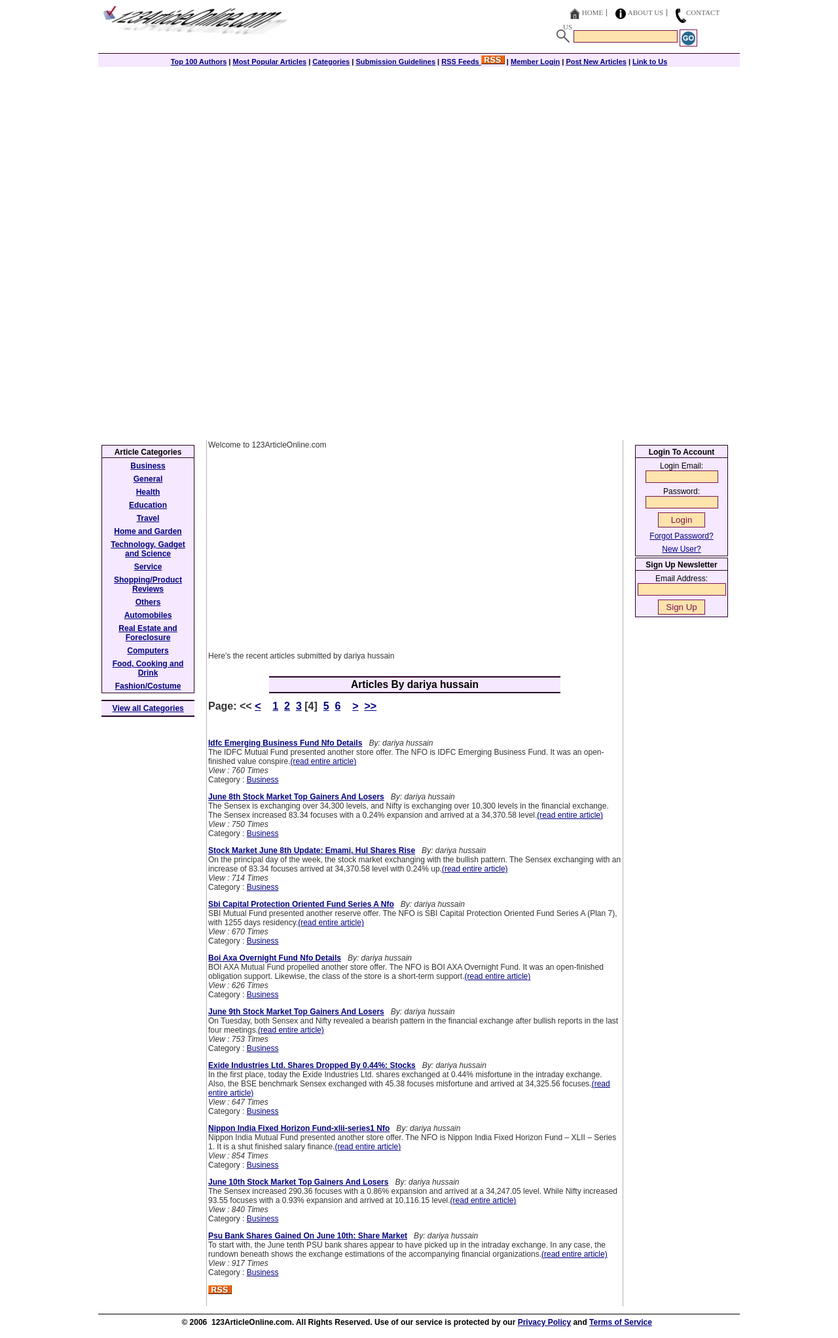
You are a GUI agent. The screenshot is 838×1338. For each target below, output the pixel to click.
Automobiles (148, 615)
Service (148, 566)
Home (592, 12)
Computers (147, 650)
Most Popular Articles (269, 62)
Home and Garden (147, 531)
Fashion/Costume (148, 686)
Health (148, 492)
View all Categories (148, 708)
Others (148, 602)
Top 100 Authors (199, 62)
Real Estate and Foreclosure (147, 633)
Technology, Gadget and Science (148, 549)
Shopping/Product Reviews (148, 584)
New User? (681, 549)
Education (148, 505)
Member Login (535, 62)
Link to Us (649, 62)
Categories (331, 62)
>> (370, 706)
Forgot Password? (681, 536)
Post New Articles (596, 62)
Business (263, 779)
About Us (646, 12)
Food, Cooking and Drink (148, 668)
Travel (148, 518)
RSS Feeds (473, 62)
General (148, 479)
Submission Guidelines (395, 62)
